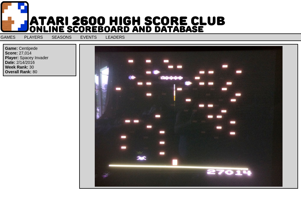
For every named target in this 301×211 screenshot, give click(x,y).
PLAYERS (33, 37)
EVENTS (88, 37)
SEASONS (62, 37)
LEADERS (115, 37)
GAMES (8, 37)
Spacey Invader (34, 57)
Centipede (28, 48)
